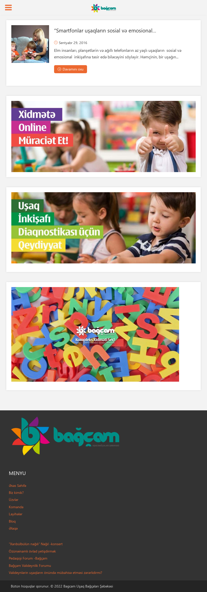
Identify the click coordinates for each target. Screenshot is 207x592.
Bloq (12, 521)
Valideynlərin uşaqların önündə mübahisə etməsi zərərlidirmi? (55, 572)
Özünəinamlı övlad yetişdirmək (32, 551)
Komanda (16, 506)
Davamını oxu (71, 69)
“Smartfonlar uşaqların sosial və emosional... (105, 30)
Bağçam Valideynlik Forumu (30, 565)
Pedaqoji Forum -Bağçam (28, 558)
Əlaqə (13, 528)
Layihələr (15, 513)
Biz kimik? (16, 492)
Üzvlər (13, 499)
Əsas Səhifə (17, 485)
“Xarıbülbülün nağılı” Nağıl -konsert (36, 543)
